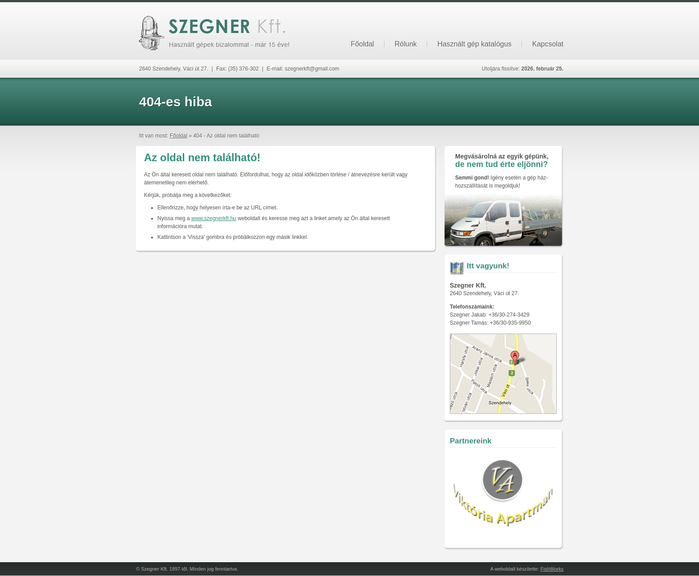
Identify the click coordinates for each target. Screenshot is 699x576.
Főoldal (362, 44)
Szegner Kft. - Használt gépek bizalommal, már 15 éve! (213, 33)
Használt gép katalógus (474, 44)
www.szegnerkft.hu (213, 218)
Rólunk (406, 44)
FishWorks (551, 569)
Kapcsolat (547, 44)
